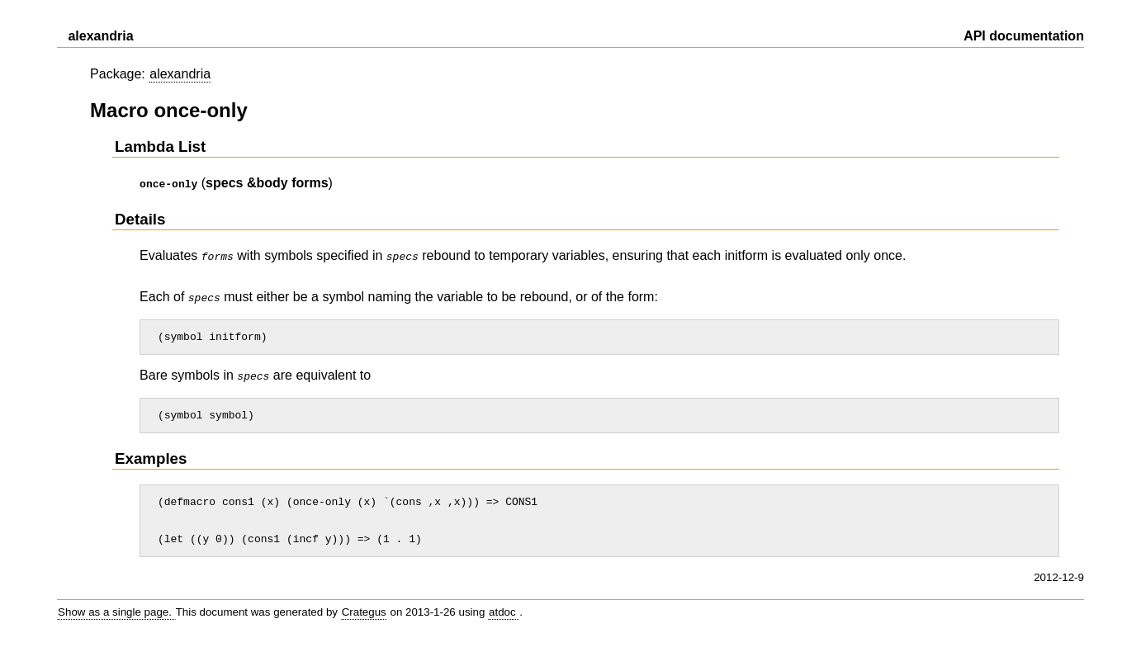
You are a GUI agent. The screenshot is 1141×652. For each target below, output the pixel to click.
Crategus (364, 620)
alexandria (180, 74)
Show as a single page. (116, 620)
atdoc (503, 620)
